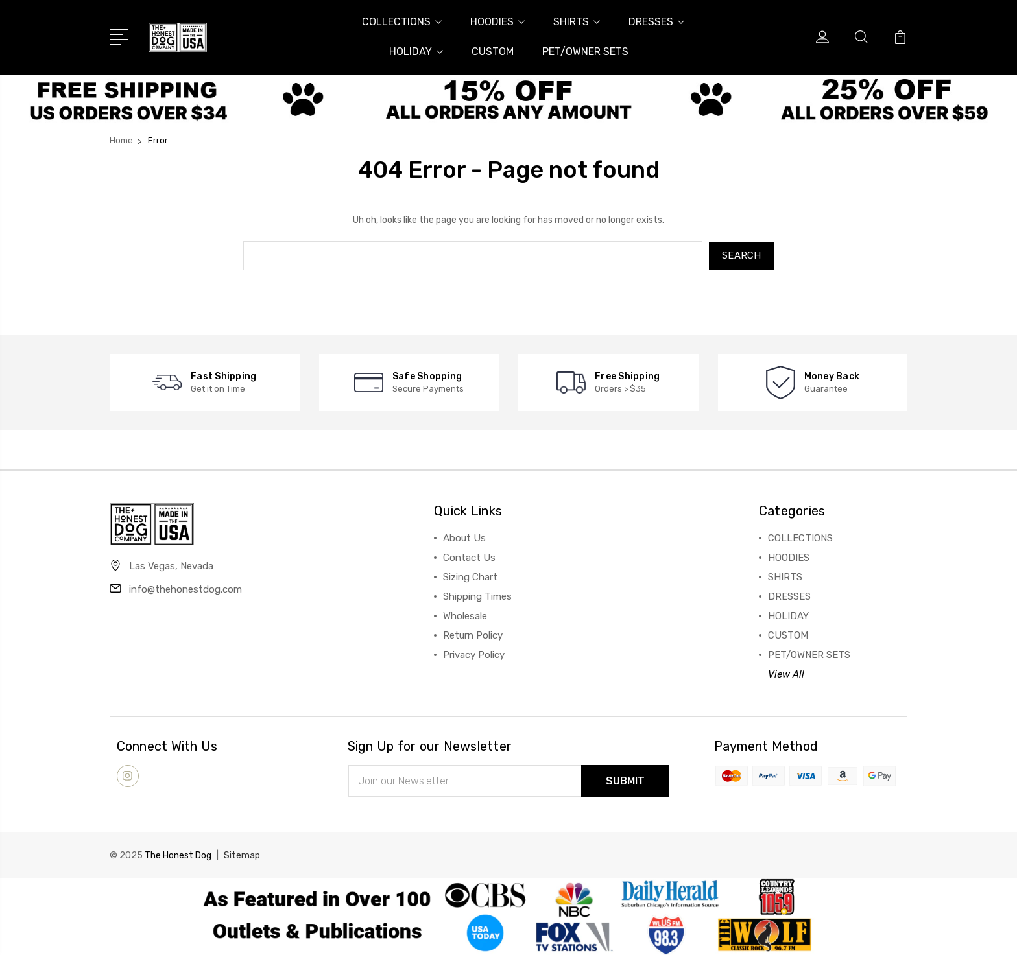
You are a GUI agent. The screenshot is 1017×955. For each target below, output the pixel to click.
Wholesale (465, 615)
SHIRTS (576, 22)
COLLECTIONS (402, 22)
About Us (464, 537)
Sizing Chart (470, 576)
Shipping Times (477, 596)
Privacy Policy (474, 654)
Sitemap (242, 854)
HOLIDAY (416, 51)
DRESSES (656, 22)
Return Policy (473, 635)
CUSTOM (493, 51)
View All (786, 673)
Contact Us (469, 557)
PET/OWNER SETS (585, 51)
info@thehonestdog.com (185, 589)
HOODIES (497, 22)
